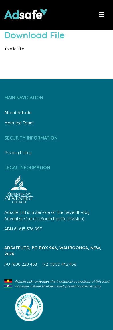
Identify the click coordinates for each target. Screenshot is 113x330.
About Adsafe (18, 112)
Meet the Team (19, 123)
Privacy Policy (18, 152)
